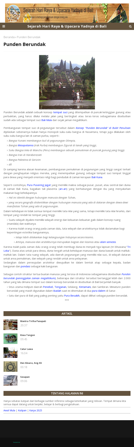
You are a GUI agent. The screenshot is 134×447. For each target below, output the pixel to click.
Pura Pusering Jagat (39, 185)
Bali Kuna (96, 177)
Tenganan (60, 287)
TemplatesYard (16, 442)
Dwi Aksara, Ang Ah (31, 362)
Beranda (9, 37)
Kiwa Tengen (27, 335)
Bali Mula (46, 120)
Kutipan (22, 410)
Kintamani (85, 287)
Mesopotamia (25, 145)
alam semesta (108, 242)
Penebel (48, 287)
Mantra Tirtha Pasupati (33, 321)
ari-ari (62, 189)
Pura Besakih (72, 295)
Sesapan (25, 376)
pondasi (25, 266)
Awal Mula (9, 410)
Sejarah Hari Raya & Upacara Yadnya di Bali (67, 26)
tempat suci (60, 112)
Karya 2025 (35, 410)
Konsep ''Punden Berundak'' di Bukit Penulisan (103, 128)
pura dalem (98, 290)
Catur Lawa (26, 349)
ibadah (57, 290)
